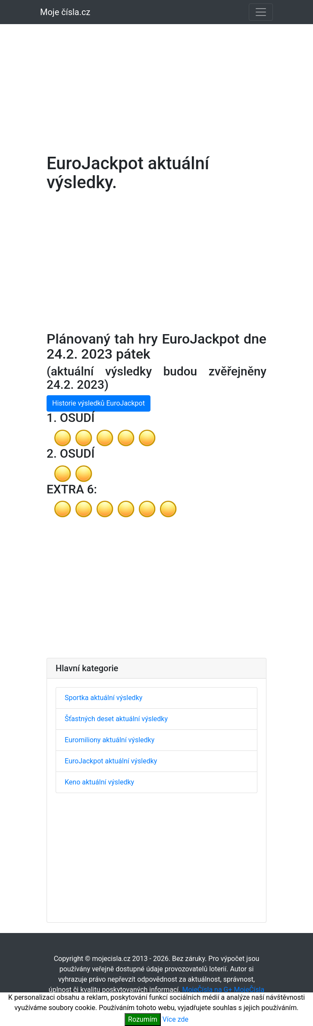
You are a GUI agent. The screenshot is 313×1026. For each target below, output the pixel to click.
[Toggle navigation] (261, 12)
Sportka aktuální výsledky (103, 698)
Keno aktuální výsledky (99, 782)
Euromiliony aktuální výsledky (109, 740)
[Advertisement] (156, 83)
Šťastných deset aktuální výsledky (116, 719)
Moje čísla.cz (65, 12)
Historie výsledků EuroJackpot (98, 403)
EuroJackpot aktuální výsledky (111, 761)
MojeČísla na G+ (207, 990)
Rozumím (142, 1019)
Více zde (175, 1019)
